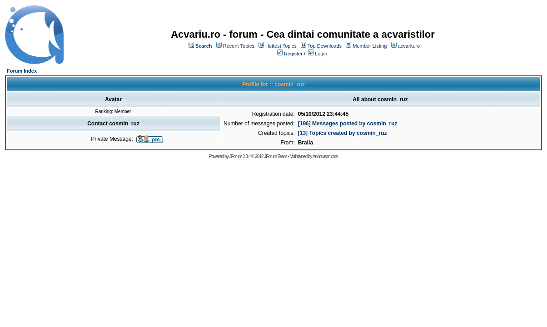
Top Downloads (325, 46)
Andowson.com (325, 156)
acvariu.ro (409, 46)
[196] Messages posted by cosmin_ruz (348, 123)
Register (293, 53)
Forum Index (22, 71)
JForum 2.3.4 (239, 156)
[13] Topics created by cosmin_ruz (342, 133)
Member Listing (370, 46)
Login (321, 53)
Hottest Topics (281, 46)
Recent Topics (238, 46)
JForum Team (275, 156)
